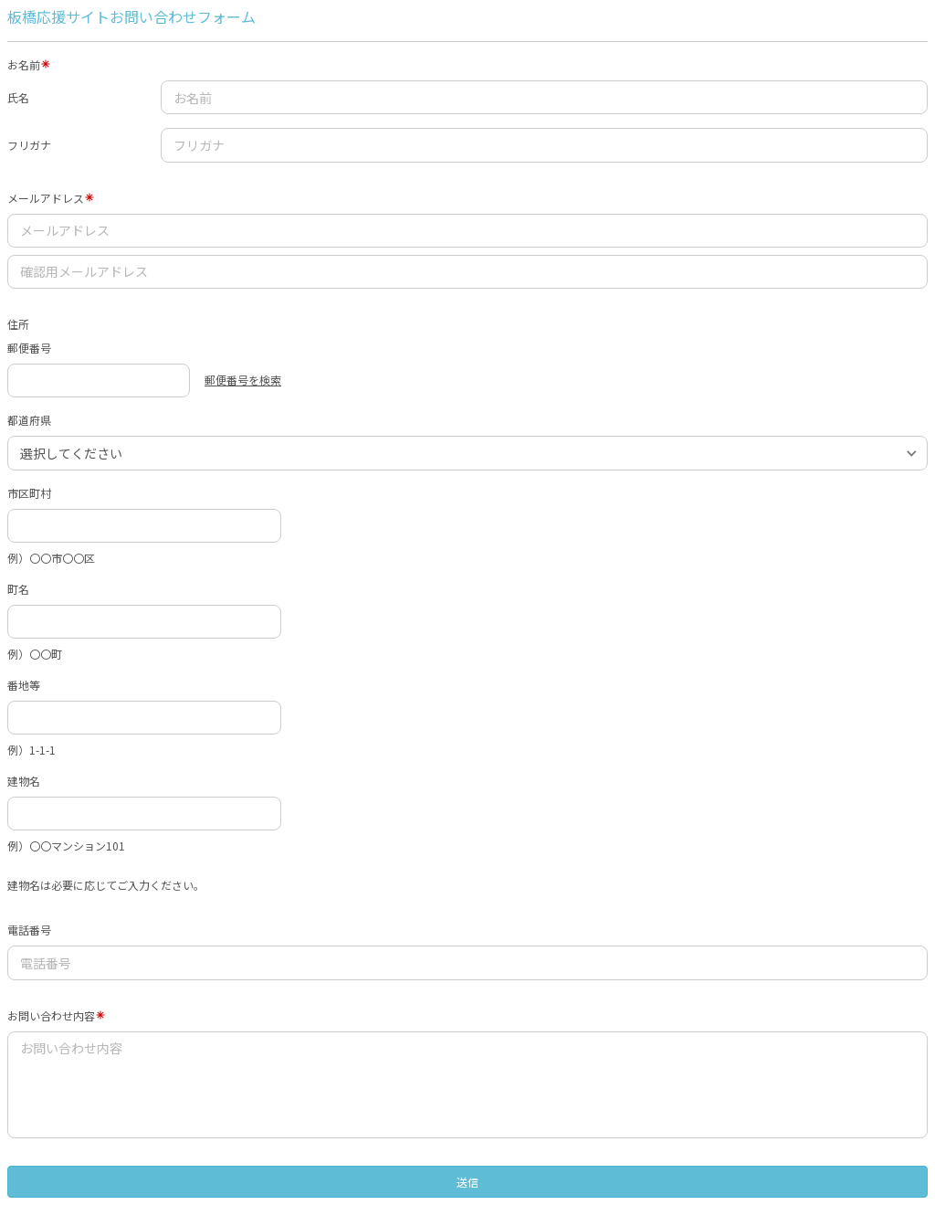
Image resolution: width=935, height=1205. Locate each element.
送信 (467, 1181)
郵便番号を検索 (243, 379)
